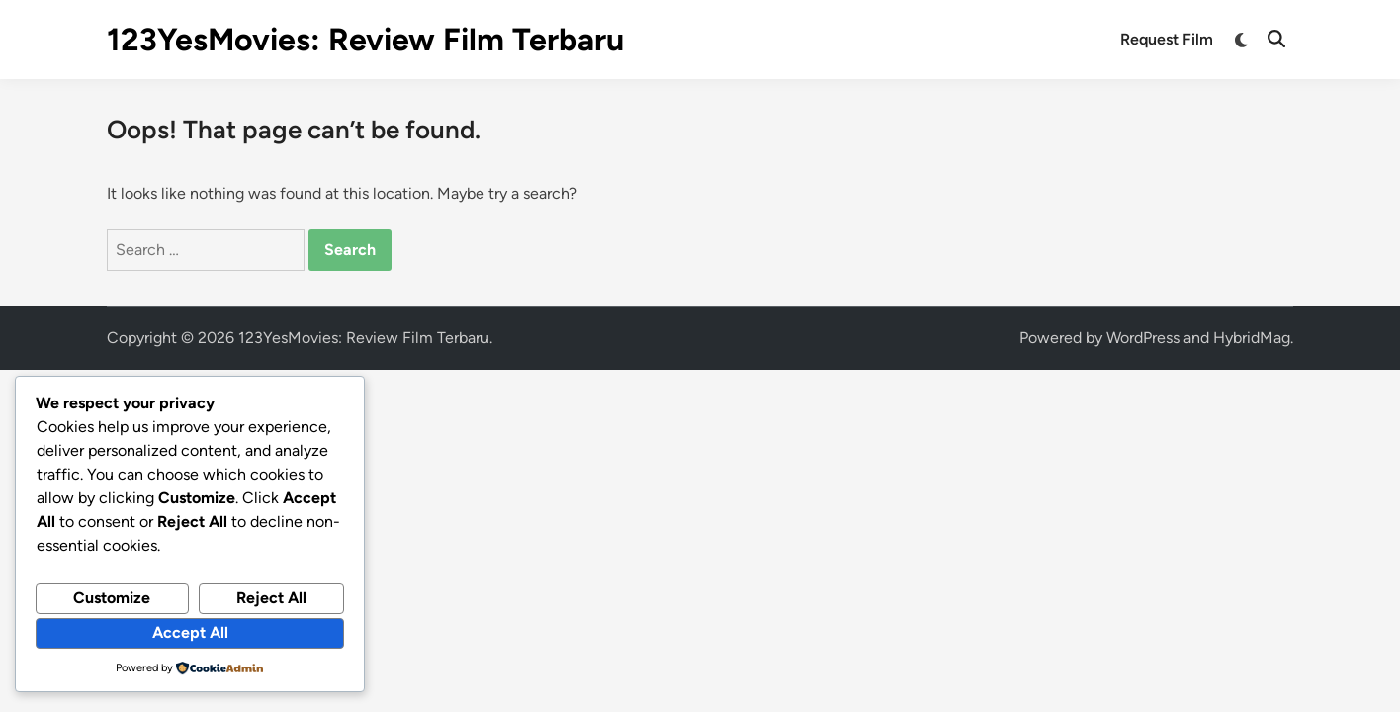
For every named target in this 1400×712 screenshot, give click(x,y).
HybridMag (1251, 337)
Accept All (190, 632)
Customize (111, 597)
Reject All (271, 597)
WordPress (1143, 337)
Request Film (1166, 39)
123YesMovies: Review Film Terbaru (365, 39)
